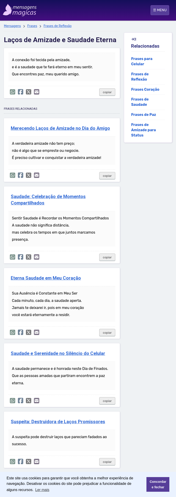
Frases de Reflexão (58, 26)
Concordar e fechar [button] (158, 484)
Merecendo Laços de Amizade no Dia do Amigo (60, 128)
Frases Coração (145, 89)
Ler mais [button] (42, 490)
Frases (32, 26)
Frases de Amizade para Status (143, 130)
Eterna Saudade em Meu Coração (46, 278)
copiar (107, 92)
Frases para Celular (141, 61)
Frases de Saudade (140, 102)
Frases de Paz (143, 114)
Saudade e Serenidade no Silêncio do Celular (58, 353)
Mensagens (12, 26)
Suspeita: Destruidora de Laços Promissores (58, 421)
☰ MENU (160, 10)
